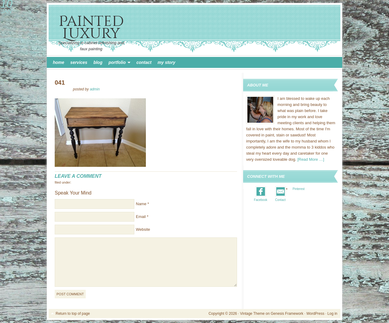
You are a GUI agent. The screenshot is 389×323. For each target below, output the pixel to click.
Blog (97, 62)
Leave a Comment (78, 176)
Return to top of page (73, 313)
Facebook (260, 200)
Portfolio (117, 63)
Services (78, 62)
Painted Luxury (91, 28)
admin (95, 89)
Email (141, 216)
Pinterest (299, 189)
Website (143, 229)
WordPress (315, 313)
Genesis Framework (287, 313)
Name (141, 204)
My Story (166, 62)
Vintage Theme (252, 313)
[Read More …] (310, 159)
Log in (332, 313)
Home (58, 62)
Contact (144, 62)
